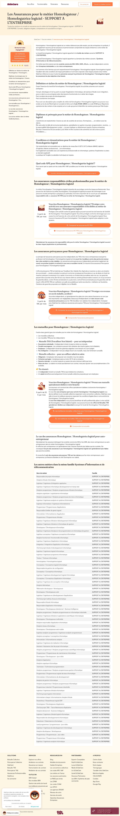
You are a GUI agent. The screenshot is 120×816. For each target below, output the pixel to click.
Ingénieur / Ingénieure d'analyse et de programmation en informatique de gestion (63, 531)
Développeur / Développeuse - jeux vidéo (50, 656)
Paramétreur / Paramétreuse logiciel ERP (49, 701)
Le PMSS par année (56, 779)
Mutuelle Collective (13, 759)
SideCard (10, 765)
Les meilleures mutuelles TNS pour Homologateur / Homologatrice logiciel (79, 420)
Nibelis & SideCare (77, 768)
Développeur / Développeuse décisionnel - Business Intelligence (57, 609)
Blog (51, 759)
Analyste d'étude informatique (46, 480)
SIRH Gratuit (32, 778)
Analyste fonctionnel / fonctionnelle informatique (52, 538)
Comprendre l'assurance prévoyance (80, 318)
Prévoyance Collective (14, 762)
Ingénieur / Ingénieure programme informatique (52, 555)
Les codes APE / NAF (56, 770)
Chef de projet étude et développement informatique (54, 548)
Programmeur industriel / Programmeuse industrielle (53, 687)
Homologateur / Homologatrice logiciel (49, 561)
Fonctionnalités (42, 4)
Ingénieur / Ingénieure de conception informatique (53, 582)
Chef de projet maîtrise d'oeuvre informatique (51, 599)
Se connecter (84, 4)
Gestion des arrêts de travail (38, 783)
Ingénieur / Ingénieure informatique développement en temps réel (58, 487)
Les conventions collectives (59, 768)
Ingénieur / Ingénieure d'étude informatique (50, 690)
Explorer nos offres (35, 759)
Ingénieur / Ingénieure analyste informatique (51, 741)
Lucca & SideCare (77, 765)
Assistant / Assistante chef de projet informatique (52, 646)
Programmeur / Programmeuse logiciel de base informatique (56, 673)
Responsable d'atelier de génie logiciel (49, 510)
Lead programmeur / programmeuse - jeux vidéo (52, 724)
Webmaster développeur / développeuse (50, 588)
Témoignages (97, 768)
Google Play (97, 784)
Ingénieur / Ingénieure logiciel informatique (50, 551)
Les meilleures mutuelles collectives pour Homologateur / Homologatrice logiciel (79, 412)
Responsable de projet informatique (48, 476)
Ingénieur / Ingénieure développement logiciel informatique (56, 575)
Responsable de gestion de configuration (50, 568)
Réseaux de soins (55, 792)
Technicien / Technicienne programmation (50, 667)
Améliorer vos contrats (36, 762)
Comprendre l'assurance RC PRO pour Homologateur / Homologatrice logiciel (79, 232)
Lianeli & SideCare (77, 773)
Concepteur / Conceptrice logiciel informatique (52, 565)
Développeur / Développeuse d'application (50, 704)
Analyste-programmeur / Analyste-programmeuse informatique (57, 684)
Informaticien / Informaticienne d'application (51, 514)
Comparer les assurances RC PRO (80, 225)
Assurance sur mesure (36, 765)
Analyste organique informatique (47, 663)
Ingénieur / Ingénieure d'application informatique (52, 541)
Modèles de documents (57, 762)
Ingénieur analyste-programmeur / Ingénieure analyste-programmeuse (59, 633)
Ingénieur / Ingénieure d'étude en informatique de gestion (55, 524)
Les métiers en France (57, 773)
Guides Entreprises (56, 765)
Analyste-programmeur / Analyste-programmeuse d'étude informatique (59, 490)
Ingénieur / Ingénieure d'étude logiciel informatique (53, 714)
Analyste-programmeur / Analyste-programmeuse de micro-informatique (60, 497)
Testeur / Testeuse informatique (47, 558)
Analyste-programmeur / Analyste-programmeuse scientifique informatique (61, 650)
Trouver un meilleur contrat (102, 4)
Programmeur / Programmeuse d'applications (51, 507)
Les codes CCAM (55, 784)
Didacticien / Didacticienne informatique (49, 721)
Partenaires (54, 4)
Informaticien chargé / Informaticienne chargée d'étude (54, 697)
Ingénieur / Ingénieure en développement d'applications (55, 595)
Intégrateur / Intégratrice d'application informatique (53, 544)
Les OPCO (53, 787)
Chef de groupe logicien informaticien (49, 694)
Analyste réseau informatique (46, 626)
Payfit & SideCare (77, 762)
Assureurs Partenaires (78, 776)
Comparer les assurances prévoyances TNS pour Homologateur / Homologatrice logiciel (80, 311)
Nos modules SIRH (35, 780)
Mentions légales (98, 773)
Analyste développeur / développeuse (49, 731)
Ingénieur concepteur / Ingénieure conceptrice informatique (56, 534)
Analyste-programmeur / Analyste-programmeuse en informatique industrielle (61, 612)
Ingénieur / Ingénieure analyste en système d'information (55, 500)
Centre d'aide (97, 759)
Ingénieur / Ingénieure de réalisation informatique (52, 643)
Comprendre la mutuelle (79, 426)
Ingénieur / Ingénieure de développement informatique (54, 728)
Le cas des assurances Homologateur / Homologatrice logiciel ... (18, 111)
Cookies (95, 779)
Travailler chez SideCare (100, 770)
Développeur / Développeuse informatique (50, 527)
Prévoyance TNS (12, 770)
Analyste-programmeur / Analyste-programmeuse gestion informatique (59, 670)
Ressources (65, 4)
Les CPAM (53, 781)
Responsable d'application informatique (49, 605)
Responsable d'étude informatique (48, 602)
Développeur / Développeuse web (48, 592)
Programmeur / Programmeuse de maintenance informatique (56, 653)
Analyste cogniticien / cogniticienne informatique (52, 493)
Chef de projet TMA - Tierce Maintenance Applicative (54, 707)
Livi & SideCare (76, 770)
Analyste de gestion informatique (47, 680)
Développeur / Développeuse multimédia (50, 619)
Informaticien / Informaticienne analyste (49, 639)
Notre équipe (97, 765)
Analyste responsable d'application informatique (52, 622)
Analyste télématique (43, 585)
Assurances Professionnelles (16, 773)
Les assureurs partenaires (58, 776)
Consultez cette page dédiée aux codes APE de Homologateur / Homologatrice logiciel (73, 173)
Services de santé (56, 795)
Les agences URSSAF (57, 790)
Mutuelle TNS (11, 768)
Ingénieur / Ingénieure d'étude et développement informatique (57, 521)
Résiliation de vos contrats (37, 770)
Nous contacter (98, 762)
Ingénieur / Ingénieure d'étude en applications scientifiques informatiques (60, 616)
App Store (96, 781)
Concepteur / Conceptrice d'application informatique (54, 578)
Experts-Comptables (78, 759)
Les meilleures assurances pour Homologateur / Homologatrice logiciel (20, 57)
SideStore (10, 776)
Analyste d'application (44, 660)
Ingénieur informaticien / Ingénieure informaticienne (53, 504)
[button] (11, 813)
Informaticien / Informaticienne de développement (53, 677)
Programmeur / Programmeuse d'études (49, 517)
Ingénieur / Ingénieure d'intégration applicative (51, 483)
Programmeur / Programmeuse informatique (51, 738)
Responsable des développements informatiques (52, 718)
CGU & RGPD (97, 776)
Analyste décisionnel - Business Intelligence (51, 711)
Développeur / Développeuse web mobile (50, 629)
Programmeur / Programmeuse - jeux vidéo (50, 735)
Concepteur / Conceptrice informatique (49, 571)
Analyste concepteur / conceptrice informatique (52, 636)
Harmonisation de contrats (37, 768)
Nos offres (30, 4)
